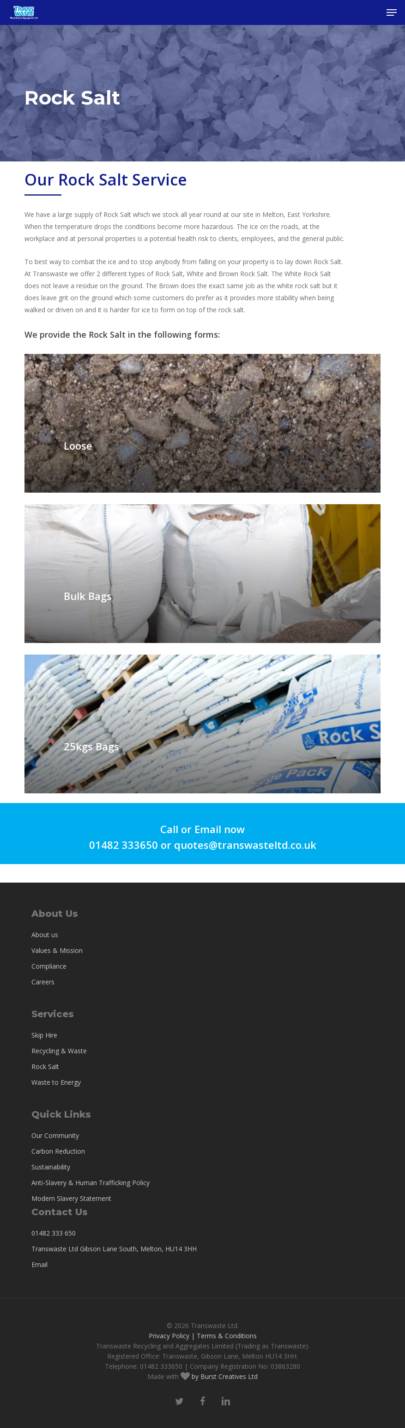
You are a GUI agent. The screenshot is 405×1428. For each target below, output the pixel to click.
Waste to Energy (56, 1082)
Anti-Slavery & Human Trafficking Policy (90, 1182)
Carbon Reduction (58, 1151)
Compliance (48, 966)
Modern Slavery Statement (71, 1198)
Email (39, 1264)
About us (44, 934)
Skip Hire (44, 1035)
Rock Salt (45, 1066)
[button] (392, 12)
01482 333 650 (53, 1233)
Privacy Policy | (172, 1335)
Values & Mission (57, 950)
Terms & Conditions (227, 1335)
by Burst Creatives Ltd (224, 1376)
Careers (42, 981)
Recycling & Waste (59, 1050)
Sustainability (50, 1166)
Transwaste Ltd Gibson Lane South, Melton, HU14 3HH (114, 1248)
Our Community (55, 1135)
